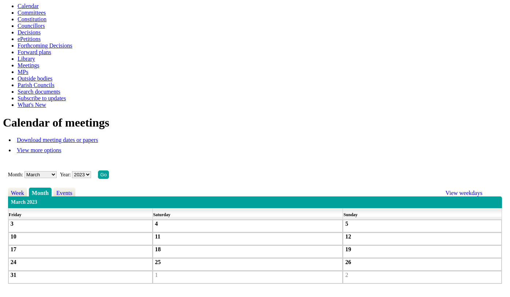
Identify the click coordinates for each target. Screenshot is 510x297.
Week (17, 193)
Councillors (31, 26)
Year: (66, 174)
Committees (32, 13)
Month (40, 193)
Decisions (29, 32)
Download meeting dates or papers (57, 140)
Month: (15, 174)
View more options (39, 150)
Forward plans (34, 52)
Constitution (32, 19)
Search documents (39, 92)
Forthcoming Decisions (45, 45)
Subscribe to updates (42, 98)
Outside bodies (35, 78)
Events (64, 193)
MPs (23, 72)
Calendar (28, 6)
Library (26, 59)
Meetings (28, 65)
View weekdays (464, 193)
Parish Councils (36, 85)
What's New (32, 105)
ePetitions (29, 39)
